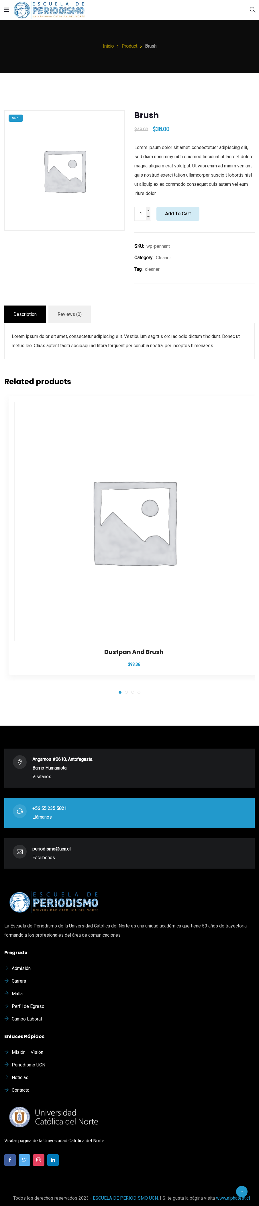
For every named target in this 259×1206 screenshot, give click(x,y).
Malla (17, 993)
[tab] (25, 314)
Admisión (21, 968)
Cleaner (163, 257)
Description (25, 314)
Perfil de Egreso (28, 1006)
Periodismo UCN (28, 1065)
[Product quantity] (142, 214)
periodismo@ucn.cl (51, 849)
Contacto (21, 1090)
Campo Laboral (27, 1019)
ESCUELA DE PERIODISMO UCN (125, 1198)
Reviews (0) (70, 314)
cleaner (152, 269)
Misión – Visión (27, 1052)
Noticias (20, 1077)
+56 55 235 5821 (49, 808)
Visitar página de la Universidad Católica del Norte (54, 1140)
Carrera (19, 981)
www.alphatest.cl (233, 1198)
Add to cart (178, 214)
